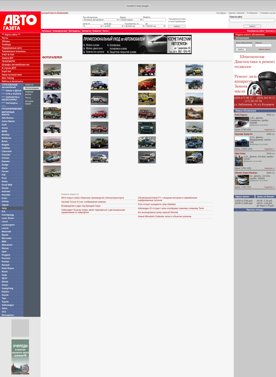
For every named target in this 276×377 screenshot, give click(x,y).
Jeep (4, 208)
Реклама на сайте (255, 31)
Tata (4, 298)
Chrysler (6, 155)
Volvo (4, 308)
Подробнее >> (269, 129)
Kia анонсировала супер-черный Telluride (158, 212)
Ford (4, 178)
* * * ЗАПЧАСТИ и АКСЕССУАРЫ (11, 98)
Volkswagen (8, 305)
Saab (4, 275)
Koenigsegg (8, 215)
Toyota (5, 302)
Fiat (3, 175)
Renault (6, 265)
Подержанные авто (12, 48)
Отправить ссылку (267, 13)
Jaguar (5, 205)
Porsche (6, 258)
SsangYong (7, 288)
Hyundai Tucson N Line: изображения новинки (83, 202)
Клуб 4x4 (6, 71)
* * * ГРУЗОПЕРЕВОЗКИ (12, 107)
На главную (221, 13)
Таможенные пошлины (14, 51)
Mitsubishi (7, 245)
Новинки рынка (29, 93)
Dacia (4, 168)
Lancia (5, 228)
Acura (5, 128)
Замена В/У (7, 58)
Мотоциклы (74, 31)
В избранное (252, 13)
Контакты (270, 31)
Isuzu (4, 198)
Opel (4, 251)
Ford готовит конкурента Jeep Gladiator (157, 204)
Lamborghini (8, 225)
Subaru (5, 291)
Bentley (5, 134)
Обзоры (6, 41)
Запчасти (86, 31)
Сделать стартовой (236, 13)
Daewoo (6, 161)
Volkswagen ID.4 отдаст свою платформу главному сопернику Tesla (171, 208)
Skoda (5, 281)
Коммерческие (60, 31)
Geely (5, 181)
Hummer (6, 191)
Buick (5, 141)
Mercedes (6, 238)
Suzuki (5, 295)
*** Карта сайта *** (11, 34)
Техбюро (6, 44)
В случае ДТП (9, 68)
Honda (5, 188)
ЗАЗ (4, 312)
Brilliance (6, 138)
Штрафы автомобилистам (15, 64)
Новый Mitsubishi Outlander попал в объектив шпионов (164, 216)
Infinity (5, 201)
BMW (4, 131)
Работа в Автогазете (12, 81)
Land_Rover (8, 218)
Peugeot (6, 255)
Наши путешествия (12, 75)
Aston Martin (8, 121)
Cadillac (6, 148)
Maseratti (6, 231)
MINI (4, 241)
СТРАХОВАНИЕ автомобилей (10, 86)
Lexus (5, 221)
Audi (4, 124)
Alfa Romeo (8, 118)
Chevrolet (6, 151)
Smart (5, 285)
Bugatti (5, 144)
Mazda (5, 235)
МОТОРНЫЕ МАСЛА (8, 113)
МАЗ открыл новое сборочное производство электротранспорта (92, 198)
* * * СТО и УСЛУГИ (11, 94)
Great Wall (7, 185)
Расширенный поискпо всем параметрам (177, 20)
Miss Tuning (8, 78)
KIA (3, 211)
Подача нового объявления (250, 34)
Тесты (105, 31)
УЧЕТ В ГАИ (8, 54)
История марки (29, 102)
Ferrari (5, 171)
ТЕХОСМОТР (8, 61)
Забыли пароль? (265, 49)
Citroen (5, 158)
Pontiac (5, 261)
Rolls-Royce (8, 268)
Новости (96, 31)
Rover (5, 271)
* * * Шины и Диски (11, 90)
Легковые (46, 31)
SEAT (4, 278)
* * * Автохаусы (9, 103)
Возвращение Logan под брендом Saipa (81, 206)
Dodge (5, 165)
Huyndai (6, 195)
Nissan (5, 248)
